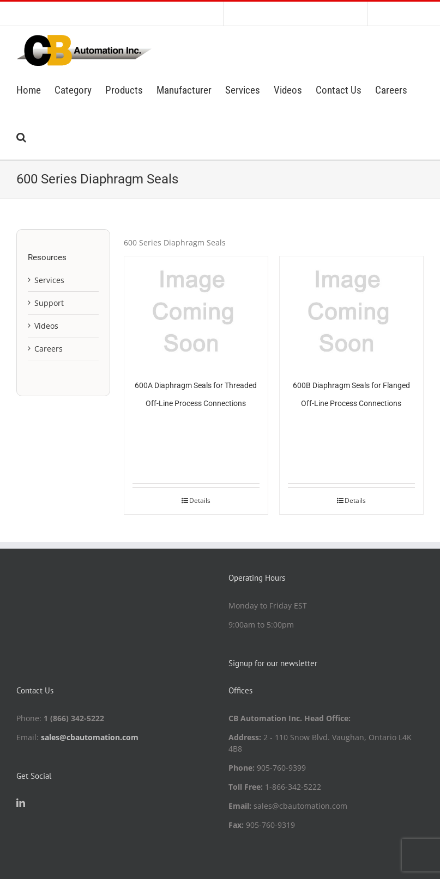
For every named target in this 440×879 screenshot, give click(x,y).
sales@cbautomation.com (89, 737)
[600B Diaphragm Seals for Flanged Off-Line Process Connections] (351, 310)
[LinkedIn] (20, 802)
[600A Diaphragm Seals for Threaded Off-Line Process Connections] (196, 310)
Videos (46, 326)
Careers (48, 348)
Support (49, 303)
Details (199, 500)
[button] (21, 136)
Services (49, 280)
